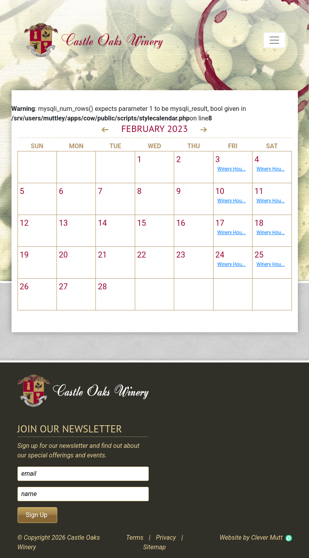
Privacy (166, 537)
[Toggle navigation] (274, 40)
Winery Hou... (232, 169)
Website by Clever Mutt (251, 537)
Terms (135, 537)
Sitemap (154, 547)
